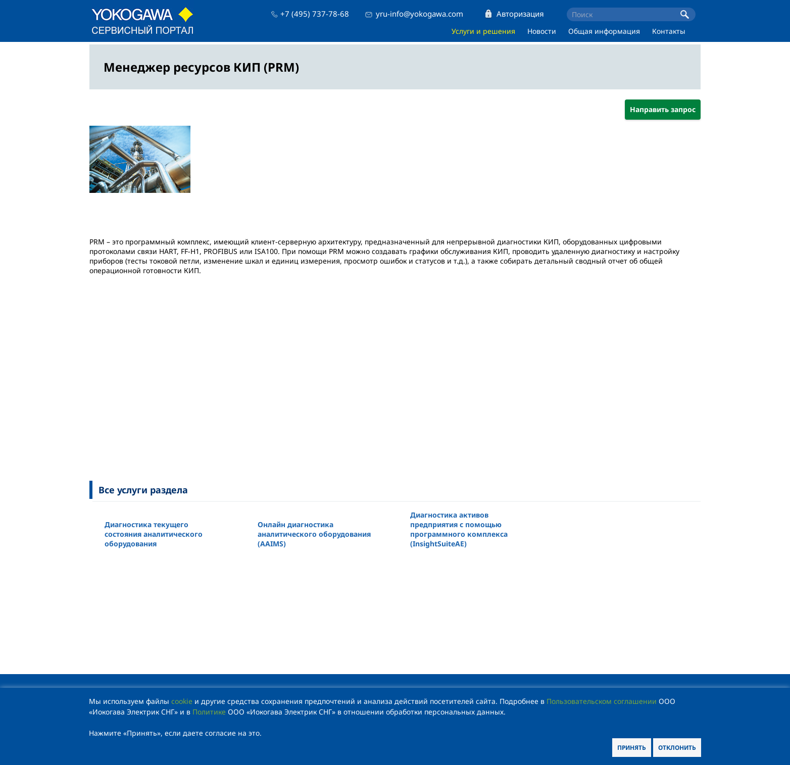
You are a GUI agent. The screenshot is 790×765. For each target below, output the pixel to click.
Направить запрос (663, 109)
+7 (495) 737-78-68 (314, 14)
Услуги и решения (483, 31)
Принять (631, 747)
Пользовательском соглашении (602, 701)
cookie (181, 701)
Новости (541, 31)
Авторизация (520, 14)
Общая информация (604, 31)
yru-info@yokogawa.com (419, 14)
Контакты (668, 31)
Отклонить (677, 747)
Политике (209, 712)
